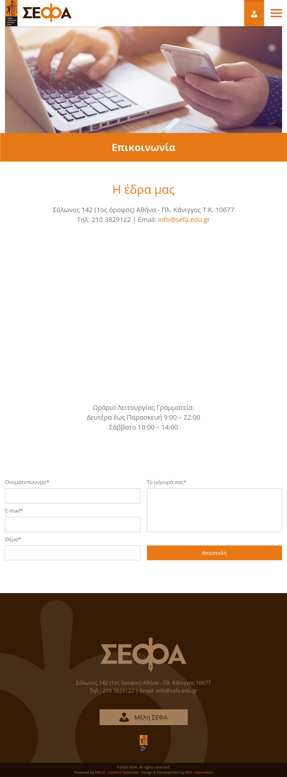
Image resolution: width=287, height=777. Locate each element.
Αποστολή (214, 553)
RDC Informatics (199, 772)
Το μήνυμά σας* (167, 482)
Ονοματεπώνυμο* (27, 482)
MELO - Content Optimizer (117, 772)
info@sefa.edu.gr (184, 219)
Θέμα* (13, 539)
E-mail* (14, 510)
